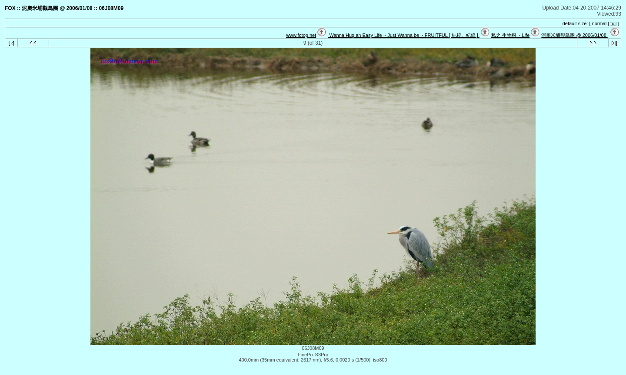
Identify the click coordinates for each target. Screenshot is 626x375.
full (613, 23)
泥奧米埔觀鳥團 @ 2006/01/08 (574, 35)
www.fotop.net (301, 35)
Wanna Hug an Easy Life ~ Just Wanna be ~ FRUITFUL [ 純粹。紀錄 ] (403, 35)
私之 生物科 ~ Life (510, 35)
